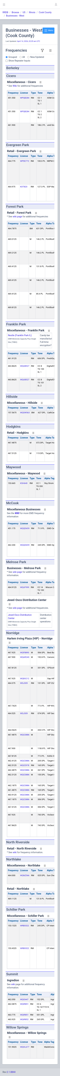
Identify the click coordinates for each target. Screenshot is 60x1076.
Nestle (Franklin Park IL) (20, 335)
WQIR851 (24, 1004)
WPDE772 (24, 161)
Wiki (15, 86)
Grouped (12, 57)
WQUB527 (24, 366)
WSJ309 (24, 683)
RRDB (5, 12)
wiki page (17, 216)
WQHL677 (24, 1047)
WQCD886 (24, 735)
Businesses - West (15, 15)
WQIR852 (24, 1019)
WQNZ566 (24, 875)
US (24, 12)
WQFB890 (24, 652)
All (23, 57)
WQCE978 (24, 765)
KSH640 (24, 483)
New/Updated (37, 57)
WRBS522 (24, 925)
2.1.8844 (11, 1072)
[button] (56, 4)
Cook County (45, 12)
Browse (15, 12)
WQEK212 (24, 678)
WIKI (17, 513)
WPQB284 (24, 98)
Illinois (32, 12)
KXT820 (23, 186)
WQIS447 (24, 999)
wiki (14, 852)
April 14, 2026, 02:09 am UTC (28, 41)
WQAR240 (24, 657)
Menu (48, 30)
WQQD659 (24, 528)
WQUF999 (24, 587)
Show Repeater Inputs (19, 60)
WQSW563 (25, 412)
